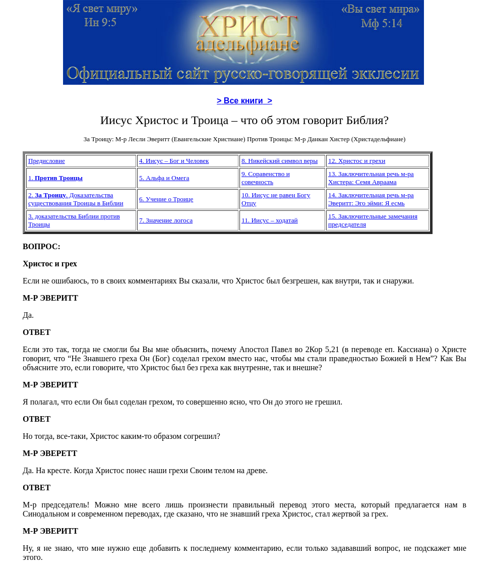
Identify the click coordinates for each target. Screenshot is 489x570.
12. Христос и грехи (356, 160)
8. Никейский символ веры (279, 160)
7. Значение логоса (166, 220)
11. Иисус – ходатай (269, 220)
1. (31, 178)
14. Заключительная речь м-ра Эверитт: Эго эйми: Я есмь (371, 199)
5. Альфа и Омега (164, 178)
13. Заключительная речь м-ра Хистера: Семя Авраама (371, 178)
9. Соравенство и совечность (265, 178)
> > (244, 100)
